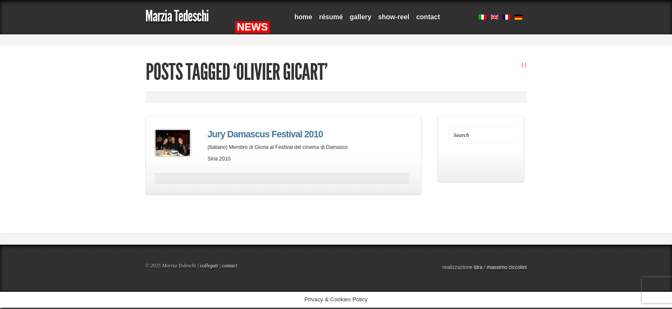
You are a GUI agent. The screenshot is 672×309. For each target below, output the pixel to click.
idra (478, 267)
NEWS (252, 27)
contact (428, 17)
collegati (209, 266)
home (303, 17)
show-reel (393, 17)
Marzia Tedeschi (177, 16)
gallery (360, 17)
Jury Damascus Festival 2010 (265, 134)
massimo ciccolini (507, 267)
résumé (331, 17)
